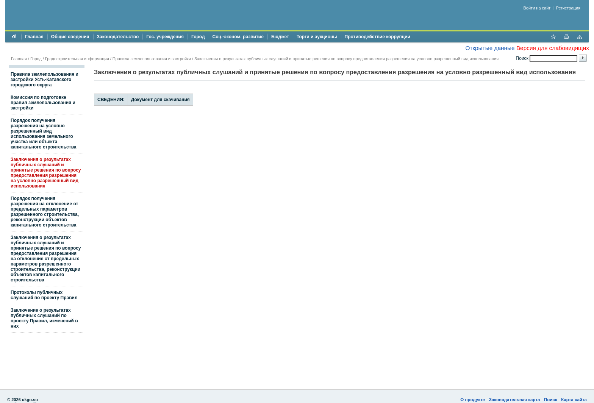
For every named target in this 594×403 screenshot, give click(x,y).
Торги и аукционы (317, 36)
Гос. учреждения (165, 36)
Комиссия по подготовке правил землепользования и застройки (43, 103)
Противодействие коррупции (377, 36)
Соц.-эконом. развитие (238, 36)
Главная (34, 36)
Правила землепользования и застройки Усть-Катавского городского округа (44, 79)
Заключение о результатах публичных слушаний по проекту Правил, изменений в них (44, 318)
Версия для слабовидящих (552, 48)
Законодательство (118, 36)
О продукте (472, 399)
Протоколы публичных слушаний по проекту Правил (44, 295)
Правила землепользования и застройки (152, 58)
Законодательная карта (514, 399)
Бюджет (280, 36)
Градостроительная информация (77, 58)
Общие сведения (70, 36)
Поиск (550, 399)
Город (198, 36)
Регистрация (568, 8)
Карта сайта (574, 399)
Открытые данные (489, 48)
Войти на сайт (537, 8)
